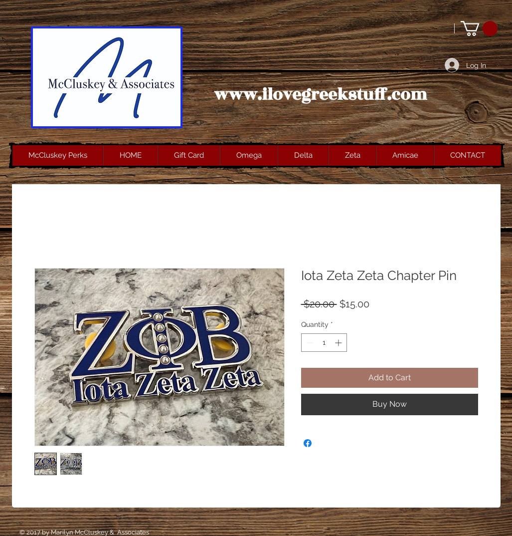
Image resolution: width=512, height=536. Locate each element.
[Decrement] (309, 342)
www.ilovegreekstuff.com (320, 94)
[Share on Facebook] (308, 443)
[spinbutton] (324, 342)
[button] (479, 28)
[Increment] (339, 342)
